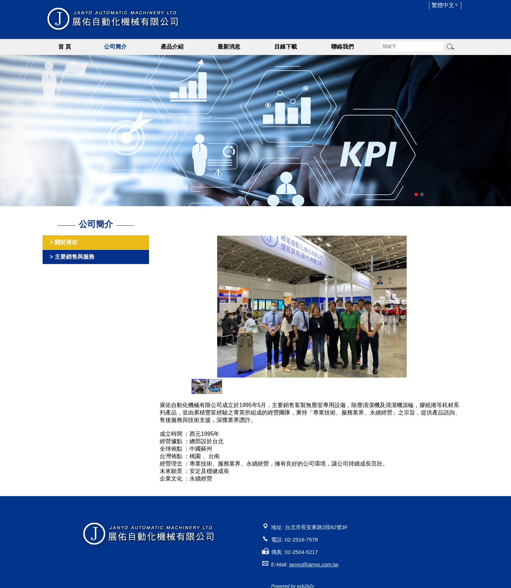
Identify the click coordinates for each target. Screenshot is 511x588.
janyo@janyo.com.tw (314, 564)
